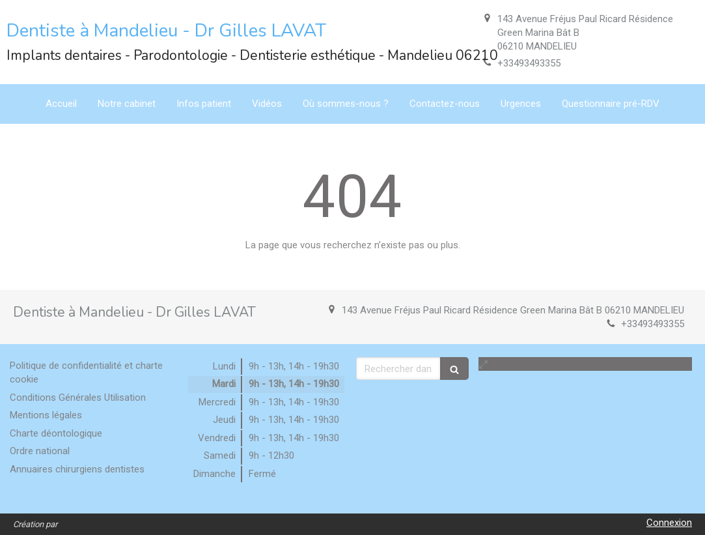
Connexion (669, 522)
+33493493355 (528, 63)
